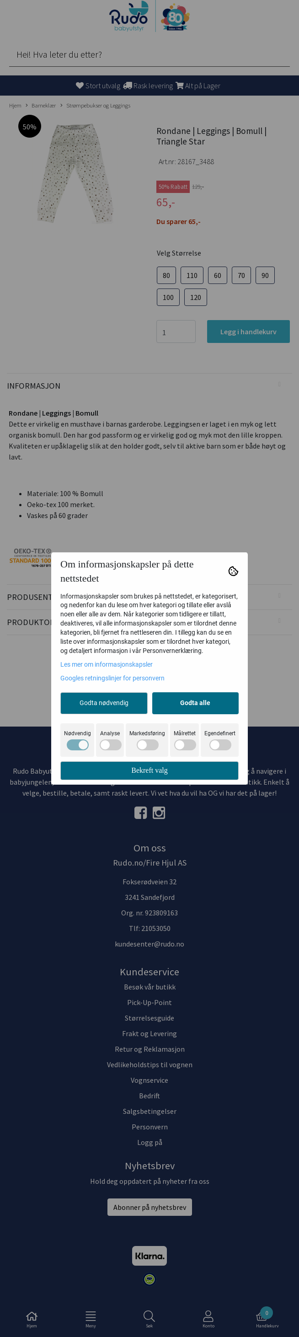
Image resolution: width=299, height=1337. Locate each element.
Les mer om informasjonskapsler (106, 664)
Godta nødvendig (104, 702)
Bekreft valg (149, 770)
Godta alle (195, 702)
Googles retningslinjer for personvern (112, 678)
